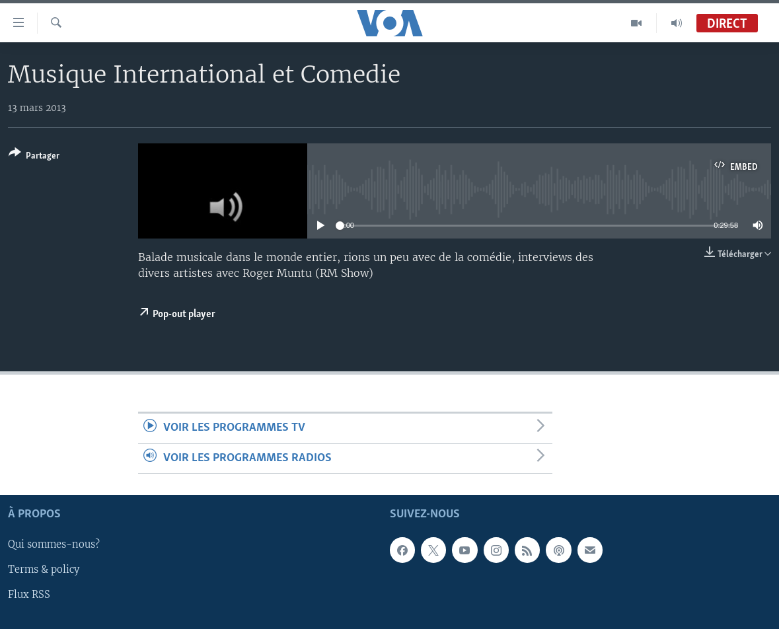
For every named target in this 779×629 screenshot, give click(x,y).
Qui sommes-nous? (54, 545)
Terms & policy (43, 570)
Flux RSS (29, 595)
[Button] (34, 156)
